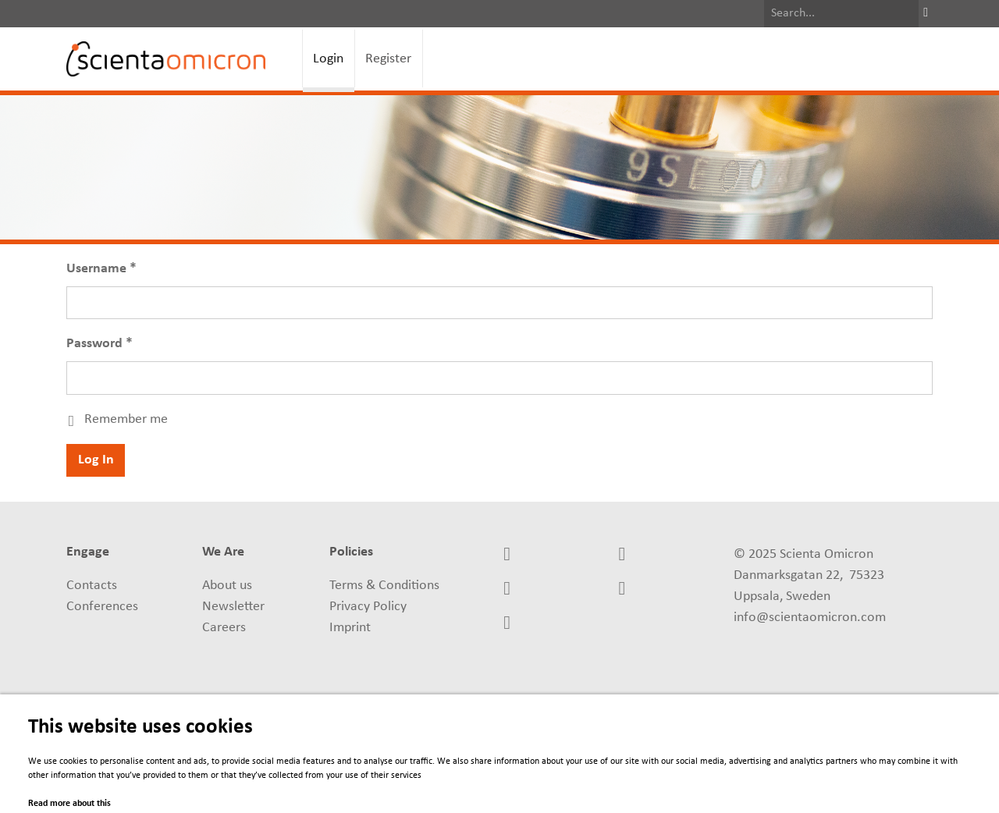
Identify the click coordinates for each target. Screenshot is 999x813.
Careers (224, 627)
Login (328, 58)
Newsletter (233, 606)
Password (94, 343)
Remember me (126, 419)
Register (388, 58)
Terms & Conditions (384, 585)
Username (96, 268)
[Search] (841, 13)
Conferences (102, 606)
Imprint (350, 627)
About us (227, 585)
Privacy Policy (368, 606)
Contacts (91, 585)
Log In (96, 460)
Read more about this (69, 803)
